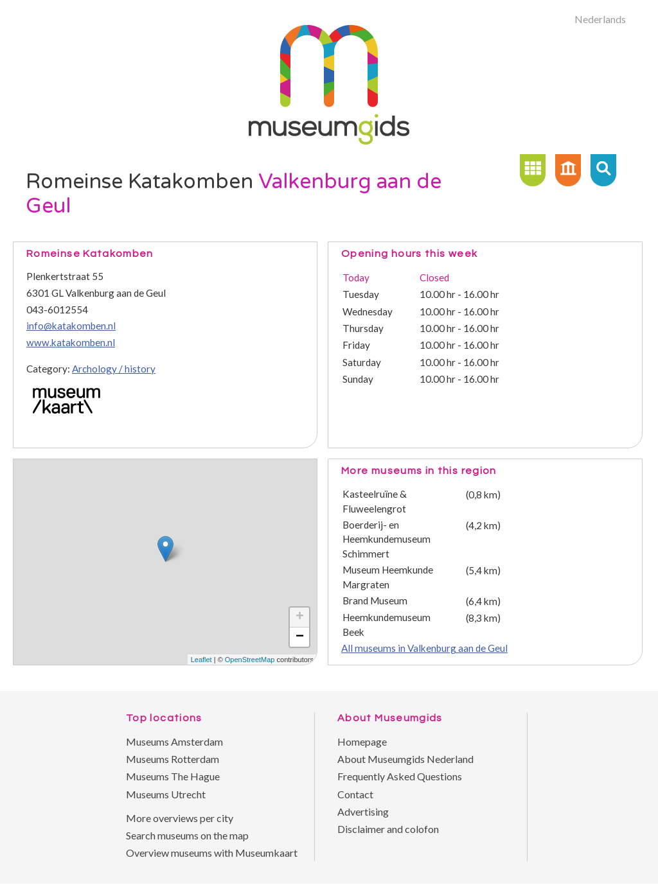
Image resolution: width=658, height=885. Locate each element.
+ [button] (300, 617)
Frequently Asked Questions (399, 776)
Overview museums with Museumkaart (212, 852)
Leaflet (201, 659)
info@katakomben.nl (71, 325)
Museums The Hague (173, 776)
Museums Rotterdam (172, 759)
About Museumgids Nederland (405, 759)
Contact (355, 794)
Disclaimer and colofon (388, 829)
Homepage (362, 741)
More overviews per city (179, 818)
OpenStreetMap (250, 659)
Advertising (363, 811)
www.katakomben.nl (70, 342)
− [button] (300, 637)
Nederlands (600, 19)
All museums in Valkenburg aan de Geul (424, 648)
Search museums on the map (187, 835)
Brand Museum (374, 600)
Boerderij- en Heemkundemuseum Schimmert (386, 539)
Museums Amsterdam (174, 741)
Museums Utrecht (166, 794)
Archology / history (114, 368)
